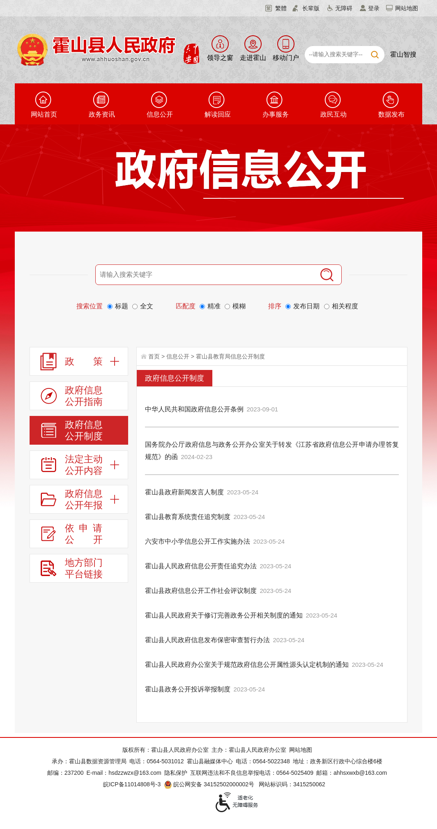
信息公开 (160, 114)
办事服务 (275, 114)
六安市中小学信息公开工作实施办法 (197, 541)
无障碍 (343, 8)
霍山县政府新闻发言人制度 (184, 492)
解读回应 (218, 114)
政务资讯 (102, 114)
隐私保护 (175, 772)
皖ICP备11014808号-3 (132, 784)
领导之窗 (220, 57)
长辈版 (311, 8)
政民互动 (333, 114)
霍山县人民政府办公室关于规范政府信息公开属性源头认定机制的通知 (247, 664)
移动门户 (286, 57)
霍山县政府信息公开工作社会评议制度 (201, 590)
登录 (374, 8)
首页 (154, 356)
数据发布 (391, 114)
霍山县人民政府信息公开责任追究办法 (201, 566)
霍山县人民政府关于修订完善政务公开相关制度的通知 (224, 615)
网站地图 (406, 8)
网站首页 (44, 114)
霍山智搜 (403, 54)
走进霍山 (253, 57)
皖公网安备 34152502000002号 (209, 784)
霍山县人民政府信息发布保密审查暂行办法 (207, 639)
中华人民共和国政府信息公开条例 (194, 409)
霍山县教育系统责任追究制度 (187, 516)
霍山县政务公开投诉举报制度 (187, 689)
